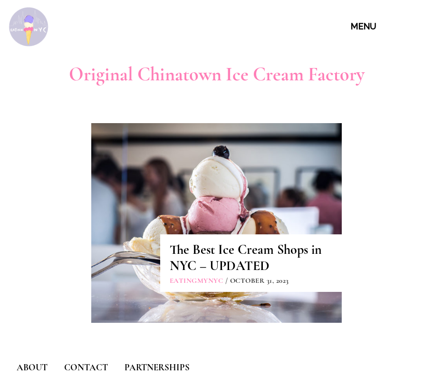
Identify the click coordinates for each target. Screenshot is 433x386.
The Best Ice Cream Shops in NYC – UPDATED (246, 257)
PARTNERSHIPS (157, 367)
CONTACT (86, 367)
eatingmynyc (196, 280)
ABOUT (32, 367)
